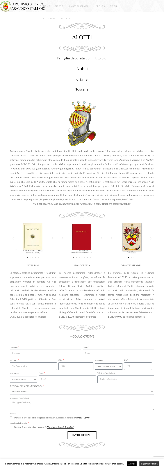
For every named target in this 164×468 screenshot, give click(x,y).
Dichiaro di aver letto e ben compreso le (44, 427)
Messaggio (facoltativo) (19, 398)
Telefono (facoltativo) (106, 373)
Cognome (14, 347)
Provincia (99, 360)
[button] (13, 238)
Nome (85, 347)
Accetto (131, 464)
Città (60, 360)
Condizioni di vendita (19, 423)
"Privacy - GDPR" (82, 418)
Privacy (13, 414)
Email (41, 373)
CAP (126, 360)
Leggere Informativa (149, 464)
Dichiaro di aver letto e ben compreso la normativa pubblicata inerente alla (52, 418)
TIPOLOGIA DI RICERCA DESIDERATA (26, 386)
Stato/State (14, 373)
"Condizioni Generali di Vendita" (60, 427)
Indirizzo (14, 360)
